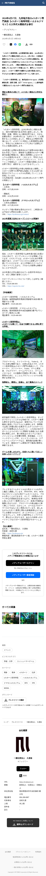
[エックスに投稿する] (11, 44)
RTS (26, 683)
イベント (7, 650)
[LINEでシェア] (20, 44)
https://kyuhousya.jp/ (15, 533)
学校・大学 (8, 661)
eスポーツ (23, 672)
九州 (33, 672)
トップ (6, 722)
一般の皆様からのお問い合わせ (23, 867)
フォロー (23, 769)
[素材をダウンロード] (27, 44)
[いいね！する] (4, 44)
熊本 (13, 672)
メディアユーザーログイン (23, 563)
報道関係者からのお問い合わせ (23, 857)
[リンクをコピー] (31, 44)
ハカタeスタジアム (30, 678)
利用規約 (38, 852)
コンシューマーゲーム (25, 661)
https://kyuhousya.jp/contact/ (18, 214)
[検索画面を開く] (43, 2)
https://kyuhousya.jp (26, 782)
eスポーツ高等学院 (11, 678)
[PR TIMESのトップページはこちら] (10, 3)
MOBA (6, 688)
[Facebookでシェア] (15, 44)
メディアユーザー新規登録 (23, 575)
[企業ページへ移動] (23, 745)
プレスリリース (17, 722)
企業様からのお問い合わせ (23, 862)
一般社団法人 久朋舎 (34, 722)
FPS (33, 683)
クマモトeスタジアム (12, 683)
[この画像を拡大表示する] (10, 618)
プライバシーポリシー (23, 852)
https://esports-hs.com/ (16, 286)
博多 (5, 672)
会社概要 (8, 852)
